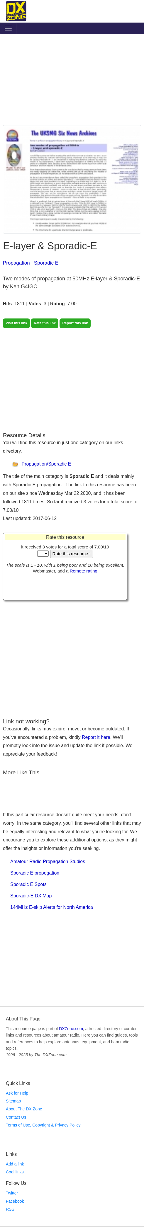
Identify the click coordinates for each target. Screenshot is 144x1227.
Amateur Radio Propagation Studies (47, 861)
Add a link (15, 1164)
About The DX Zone (24, 1109)
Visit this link (16, 323)
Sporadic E (46, 263)
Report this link (75, 323)
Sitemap (13, 1101)
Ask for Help (17, 1093)
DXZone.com (71, 1028)
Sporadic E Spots (28, 884)
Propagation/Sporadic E (46, 464)
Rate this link (45, 323)
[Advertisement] (72, 81)
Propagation (16, 263)
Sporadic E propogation (34, 872)
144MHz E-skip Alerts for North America (51, 907)
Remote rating (83, 570)
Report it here (96, 737)
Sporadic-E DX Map (31, 895)
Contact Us (16, 1117)
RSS (10, 1209)
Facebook (15, 1201)
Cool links (15, 1172)
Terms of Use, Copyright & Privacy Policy (43, 1125)
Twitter (12, 1193)
